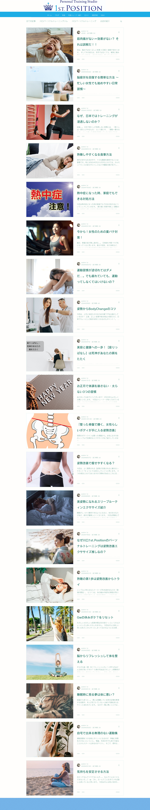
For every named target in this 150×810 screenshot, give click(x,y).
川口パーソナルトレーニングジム (54, 21)
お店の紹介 (105, 21)
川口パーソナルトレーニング (84, 21)
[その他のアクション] (119, 32)
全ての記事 (31, 21)
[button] (121, 21)
